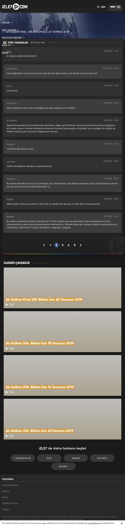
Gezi (50, 443)
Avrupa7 (50, 518)
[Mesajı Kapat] (122, 523)
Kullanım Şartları (10, 471)
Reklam (5, 478)
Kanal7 (25, 518)
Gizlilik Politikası (10, 491)
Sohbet (63, 452)
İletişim (5, 498)
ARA (101, 7)
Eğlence (100, 443)
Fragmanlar (25, 443)
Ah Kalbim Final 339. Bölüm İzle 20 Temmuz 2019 (35, 32)
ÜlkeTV (61, 518)
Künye (5, 484)
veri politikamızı (94, 523)
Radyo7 (37, 518)
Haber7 (78, 518)
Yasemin (96, 518)
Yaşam (75, 443)
